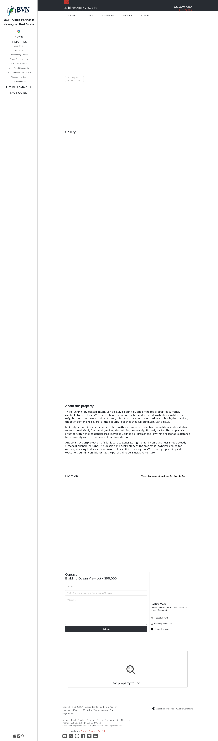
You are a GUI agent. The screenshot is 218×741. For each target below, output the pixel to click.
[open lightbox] (85, 152)
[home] (18, 14)
